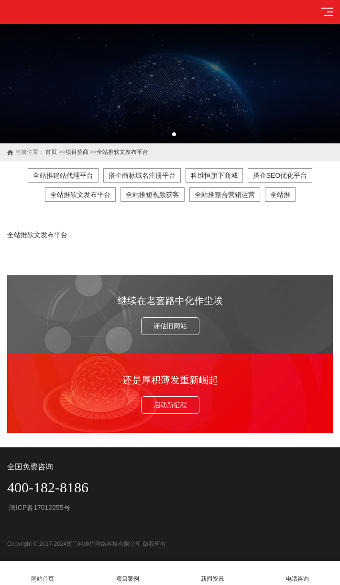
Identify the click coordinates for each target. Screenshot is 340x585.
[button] (166, 134)
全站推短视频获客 (152, 194)
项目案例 (127, 573)
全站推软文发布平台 (122, 152)
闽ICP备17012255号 (38, 507)
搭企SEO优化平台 (280, 175)
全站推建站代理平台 (63, 175)
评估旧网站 (170, 326)
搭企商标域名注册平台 (142, 175)
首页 (51, 152)
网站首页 (42, 573)
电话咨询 (297, 573)
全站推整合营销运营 (225, 194)
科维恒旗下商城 (214, 175)
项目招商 (77, 152)
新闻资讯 (212, 573)
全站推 (280, 194)
